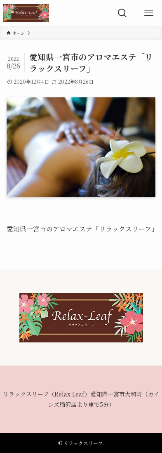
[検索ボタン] (122, 13)
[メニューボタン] (149, 13)
